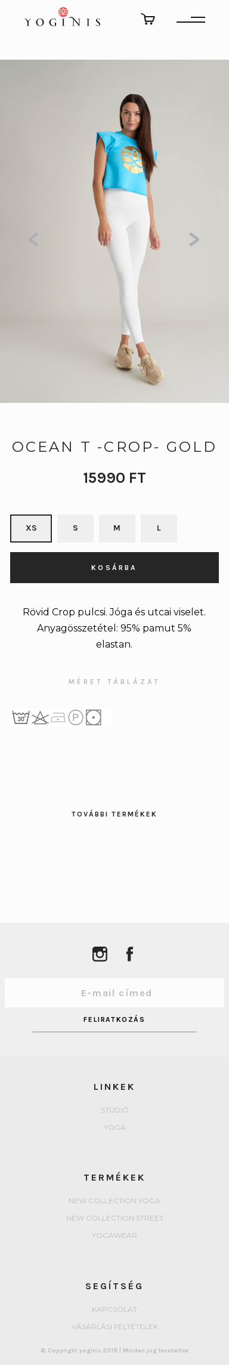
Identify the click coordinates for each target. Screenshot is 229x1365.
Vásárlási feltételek (115, 1327)
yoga (115, 1128)
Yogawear (114, 1236)
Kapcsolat (114, 1310)
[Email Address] (115, 992)
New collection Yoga (114, 1201)
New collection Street (114, 1218)
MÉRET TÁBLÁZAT (114, 682)
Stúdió (115, 1110)
